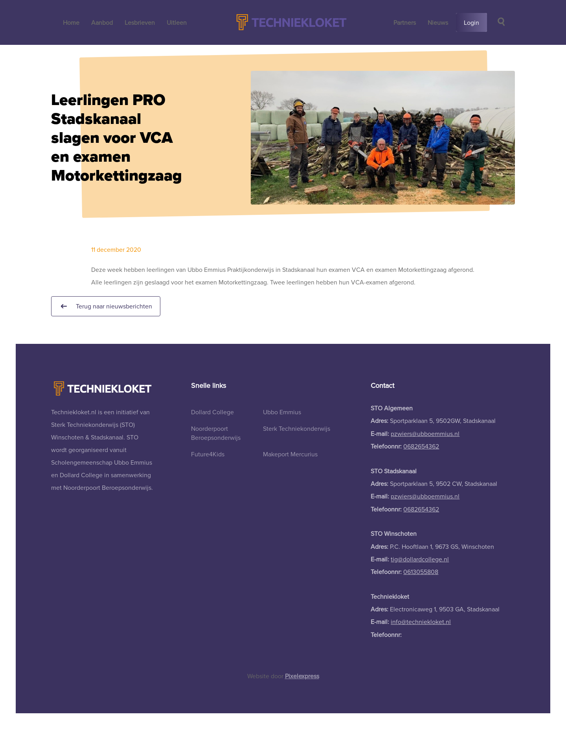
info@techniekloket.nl (421, 621)
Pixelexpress (302, 676)
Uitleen (177, 22)
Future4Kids (207, 454)
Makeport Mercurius (290, 454)
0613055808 (420, 571)
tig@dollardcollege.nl (420, 559)
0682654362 (421, 446)
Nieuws (438, 22)
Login (471, 22)
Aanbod (102, 22)
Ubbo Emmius (282, 412)
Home (71, 22)
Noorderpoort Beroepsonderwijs (216, 432)
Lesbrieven (140, 22)
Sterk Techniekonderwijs (296, 428)
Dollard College (212, 412)
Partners (404, 22)
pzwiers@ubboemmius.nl (425, 433)
